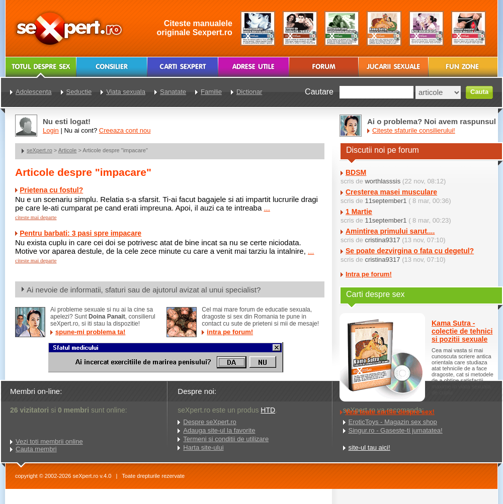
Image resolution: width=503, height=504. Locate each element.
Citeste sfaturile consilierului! (413, 130)
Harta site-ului (203, 447)
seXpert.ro (39, 150)
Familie (211, 91)
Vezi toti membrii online (49, 441)
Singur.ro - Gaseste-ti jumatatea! (396, 430)
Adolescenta (34, 91)
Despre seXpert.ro (209, 422)
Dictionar (249, 91)
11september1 (385, 201)
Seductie (79, 91)
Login (51, 130)
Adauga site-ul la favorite (219, 430)
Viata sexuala (125, 91)
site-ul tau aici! (369, 447)
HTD (268, 410)
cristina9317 (382, 240)
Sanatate (173, 91)
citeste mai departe (35, 217)
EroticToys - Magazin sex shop (393, 422)
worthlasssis (382, 181)
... (267, 208)
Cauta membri (36, 449)
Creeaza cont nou (125, 130)
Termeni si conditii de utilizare (226, 439)
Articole (67, 150)
